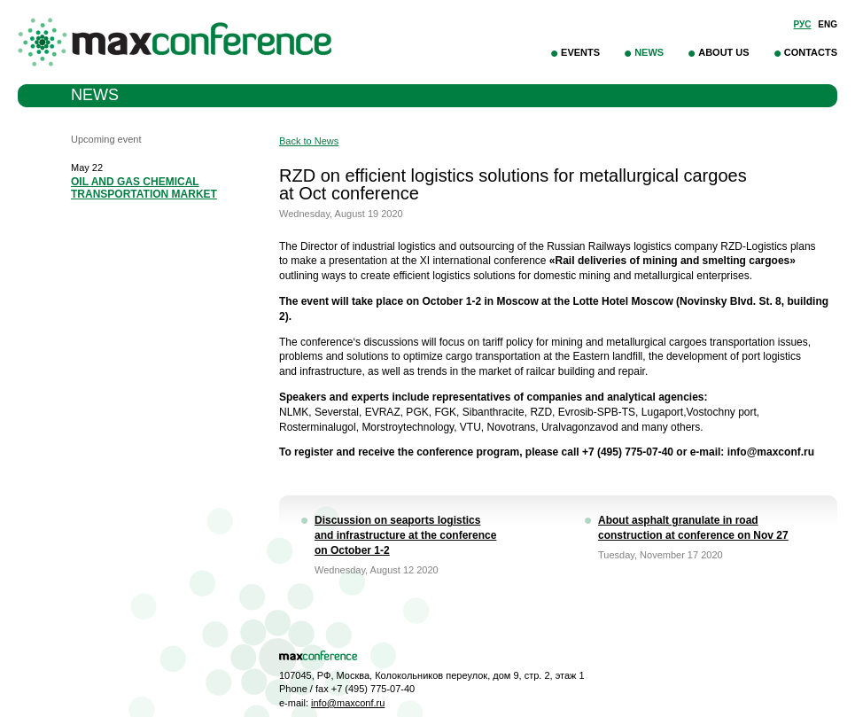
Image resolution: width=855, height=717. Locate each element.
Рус (803, 24)
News (649, 52)
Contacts (810, 52)
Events (580, 52)
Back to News (308, 141)
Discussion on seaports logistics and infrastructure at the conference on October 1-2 (405, 535)
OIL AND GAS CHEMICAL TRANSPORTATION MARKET (144, 187)
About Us (723, 52)
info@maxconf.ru (348, 703)
